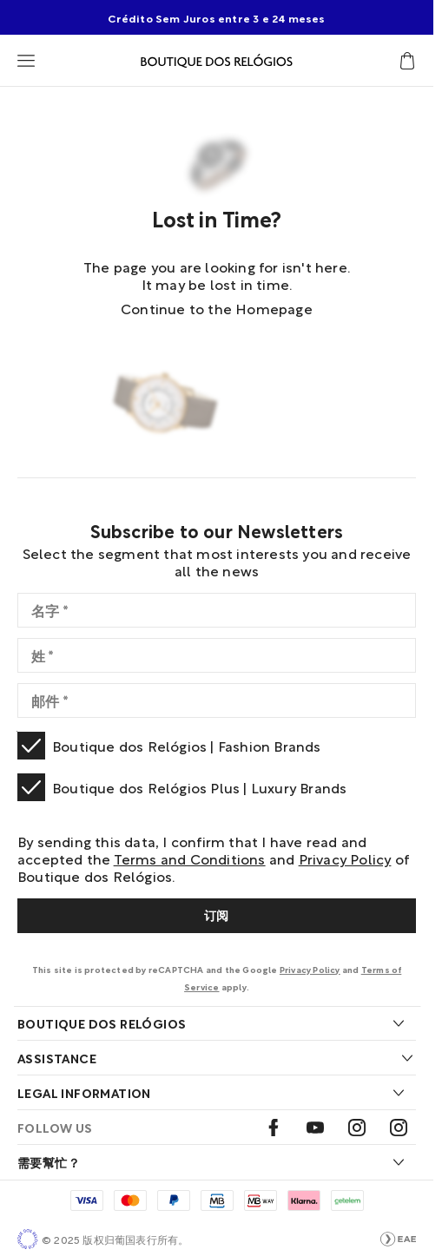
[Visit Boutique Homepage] (217, 61)
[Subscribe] (216, 915)
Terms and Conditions (190, 858)
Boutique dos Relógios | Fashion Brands (186, 745)
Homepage (274, 308)
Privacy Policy (345, 858)
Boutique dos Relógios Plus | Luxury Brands (199, 787)
